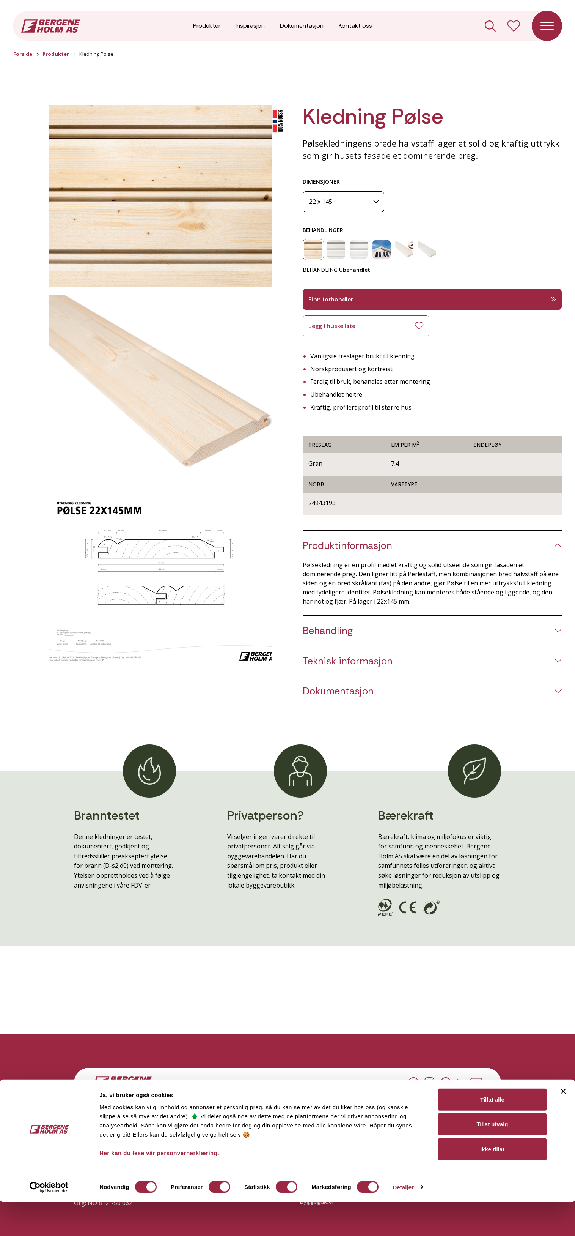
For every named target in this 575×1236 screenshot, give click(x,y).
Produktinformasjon (347, 545)
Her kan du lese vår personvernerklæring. (159, 1187)
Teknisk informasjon (348, 661)
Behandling (328, 630)
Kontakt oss (355, 26)
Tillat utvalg (492, 1158)
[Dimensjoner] (343, 201)
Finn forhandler (432, 299)
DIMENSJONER (321, 181)
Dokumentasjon (302, 26)
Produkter (206, 26)
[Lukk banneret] (563, 1125)
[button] (160, 196)
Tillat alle (492, 1133)
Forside (22, 53)
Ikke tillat (492, 1183)
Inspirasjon (250, 26)
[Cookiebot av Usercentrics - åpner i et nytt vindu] (49, 1221)
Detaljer (403, 1221)
